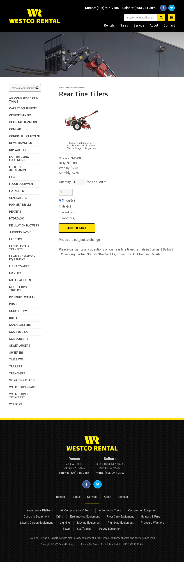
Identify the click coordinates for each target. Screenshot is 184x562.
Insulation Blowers (24, 225)
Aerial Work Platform (40, 510)
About (154, 25)
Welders (15, 404)
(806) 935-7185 (74, 472)
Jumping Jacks (20, 232)
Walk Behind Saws (22, 387)
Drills (59, 516)
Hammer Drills (20, 204)
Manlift (15, 273)
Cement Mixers (20, 115)
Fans (12, 177)
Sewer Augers (19, 345)
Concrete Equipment (25, 136)
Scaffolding (18, 332)
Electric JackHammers (19, 169)
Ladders (15, 239)
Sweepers (16, 352)
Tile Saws (16, 359)
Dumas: (103, 8)
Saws (66, 528)
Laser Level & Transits (19, 248)
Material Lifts (20, 280)
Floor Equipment (22, 184)
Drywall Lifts (20, 150)
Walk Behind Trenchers (18, 396)
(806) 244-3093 (110, 472)
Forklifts (16, 191)
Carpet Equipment (23, 108)
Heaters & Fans (150, 516)
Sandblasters (20, 325)
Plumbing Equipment (121, 522)
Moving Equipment (88, 522)
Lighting (65, 522)
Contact (169, 25)
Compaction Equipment (142, 510)
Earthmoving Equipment (19, 158)
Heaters (15, 211)
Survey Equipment (110, 528)
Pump (13, 304)
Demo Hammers (20, 143)
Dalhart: (140, 8)
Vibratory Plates (22, 380)
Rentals (109, 25)
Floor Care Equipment (120, 516)
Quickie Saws (19, 311)
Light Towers (19, 266)
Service (139, 25)
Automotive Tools (110, 510)
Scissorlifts (19, 339)
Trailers (15, 366)
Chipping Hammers (23, 122)
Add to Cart (76, 228)
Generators (18, 198)
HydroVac (16, 218)
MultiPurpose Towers (19, 289)
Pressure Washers (23, 297)
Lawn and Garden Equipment (22, 258)
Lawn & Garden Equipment (36, 522)
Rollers (15, 318)
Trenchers (17, 373)
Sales (124, 25)
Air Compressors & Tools (23, 100)
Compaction (18, 129)
